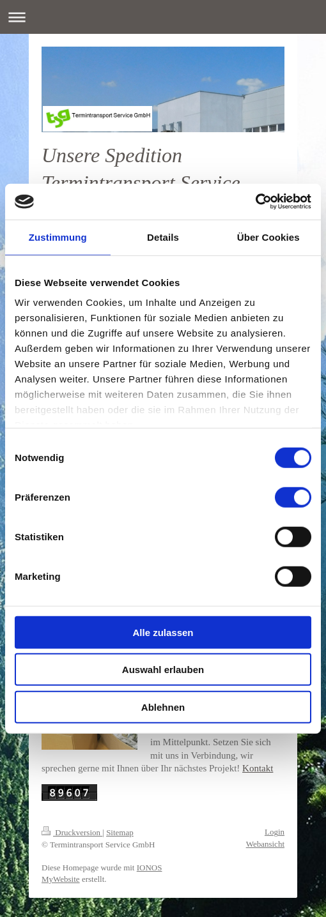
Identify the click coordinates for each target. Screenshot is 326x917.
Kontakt (257, 768)
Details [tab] (163, 236)
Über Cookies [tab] (268, 236)
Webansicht (265, 844)
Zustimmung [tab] (58, 236)
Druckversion (72, 832)
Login (274, 832)
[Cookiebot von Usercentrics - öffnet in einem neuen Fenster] (255, 201)
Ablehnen (163, 706)
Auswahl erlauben (163, 669)
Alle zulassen (162, 631)
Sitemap (120, 832)
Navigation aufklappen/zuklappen (163, 17)
